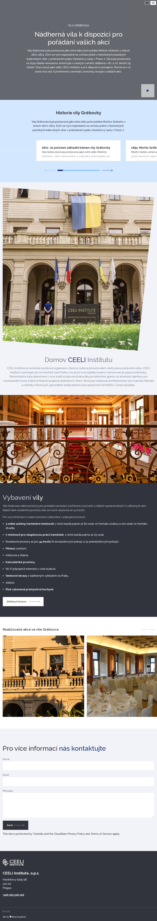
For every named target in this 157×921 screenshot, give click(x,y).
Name (6, 759)
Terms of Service (101, 833)
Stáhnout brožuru (23, 601)
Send (15, 825)
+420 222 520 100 (13, 894)
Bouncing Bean (18, 917)
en (147, 3)
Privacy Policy (76, 833)
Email (6, 775)
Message (8, 790)
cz (153, 3)
